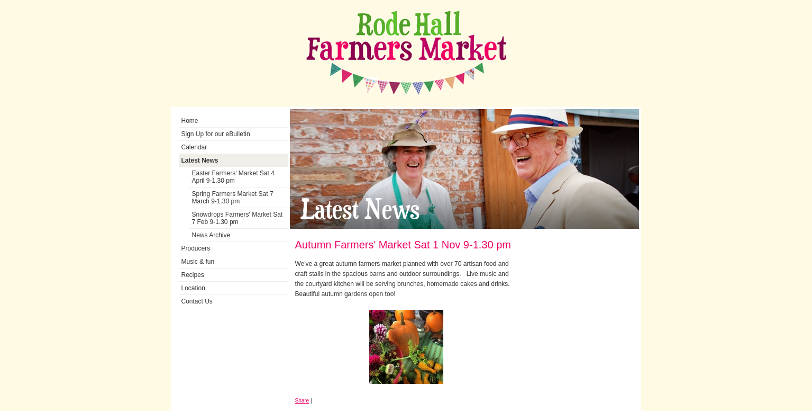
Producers (196, 248)
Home (189, 120)
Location (193, 288)
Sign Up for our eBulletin (215, 134)
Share (302, 401)
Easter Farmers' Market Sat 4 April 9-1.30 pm (233, 176)
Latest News (199, 160)
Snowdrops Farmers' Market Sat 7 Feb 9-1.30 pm (237, 218)
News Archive (211, 235)
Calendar (194, 147)
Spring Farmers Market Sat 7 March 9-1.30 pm (232, 197)
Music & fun (198, 261)
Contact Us (197, 301)
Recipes (192, 275)
